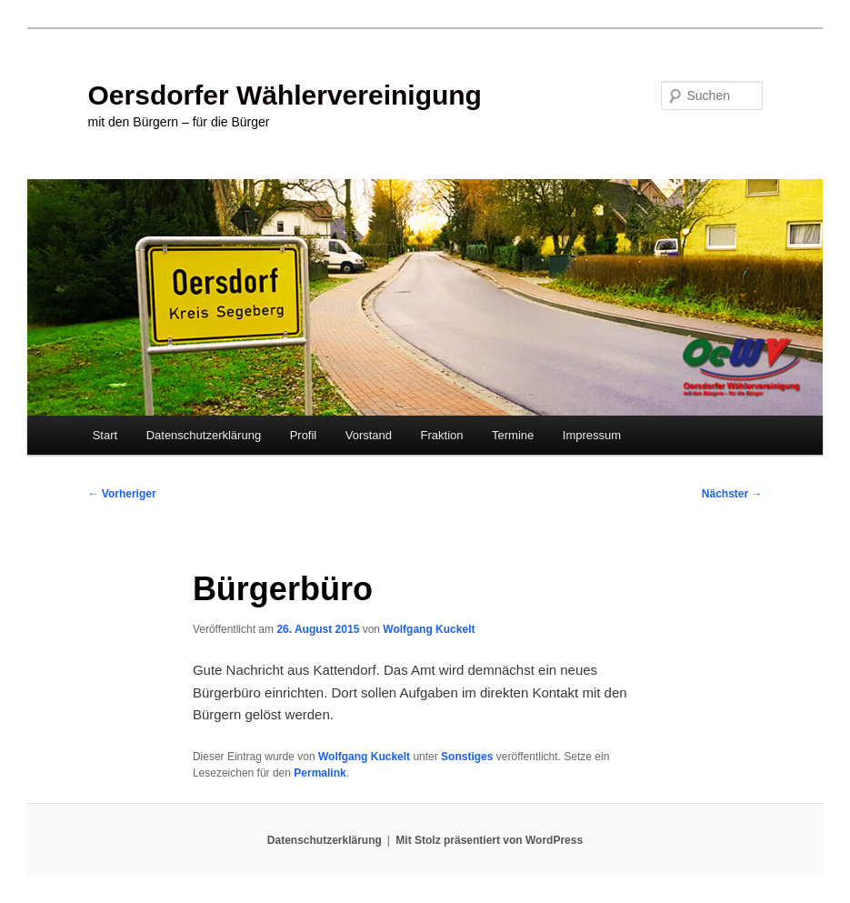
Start (105, 435)
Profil (303, 435)
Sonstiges (467, 756)
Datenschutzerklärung (203, 435)
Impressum (592, 435)
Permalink (319, 773)
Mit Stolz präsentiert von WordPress (489, 840)
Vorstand (368, 435)
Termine (513, 435)
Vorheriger (122, 493)
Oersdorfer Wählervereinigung (285, 95)
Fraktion (442, 435)
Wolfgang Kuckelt (429, 629)
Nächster (732, 493)
